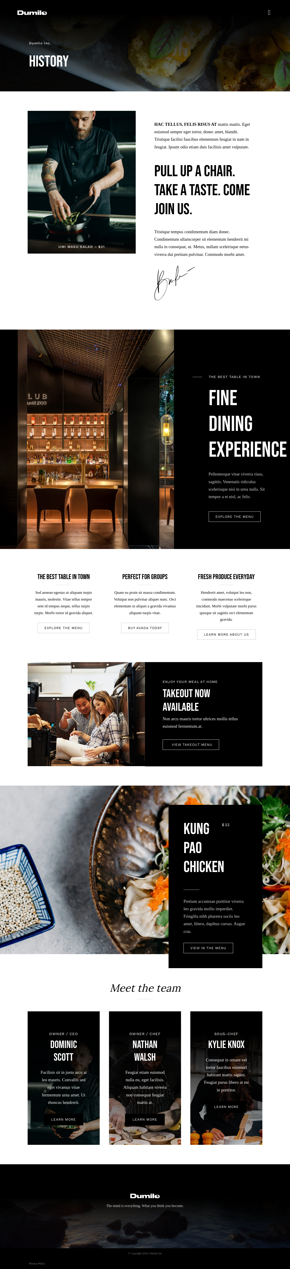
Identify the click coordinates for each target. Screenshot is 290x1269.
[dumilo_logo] (32, 12)
